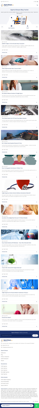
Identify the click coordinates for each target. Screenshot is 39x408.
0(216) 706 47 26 (4, 1)
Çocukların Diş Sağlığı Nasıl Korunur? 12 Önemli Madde (14, 218)
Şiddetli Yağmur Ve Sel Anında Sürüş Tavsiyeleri (13, 43)
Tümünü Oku (19, 52)
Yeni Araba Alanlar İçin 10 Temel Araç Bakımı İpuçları (14, 118)
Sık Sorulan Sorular (5, 383)
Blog (2, 354)
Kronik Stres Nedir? (6, 317)
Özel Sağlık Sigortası (5, 372)
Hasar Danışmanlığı (5, 381)
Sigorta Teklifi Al (4, 385)
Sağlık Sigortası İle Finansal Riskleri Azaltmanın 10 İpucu (15, 292)
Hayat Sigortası (4, 374)
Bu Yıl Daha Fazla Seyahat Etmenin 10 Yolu (12, 143)
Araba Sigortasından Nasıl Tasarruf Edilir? (11, 68)
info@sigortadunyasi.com (7, 347)
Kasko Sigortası (4, 368)
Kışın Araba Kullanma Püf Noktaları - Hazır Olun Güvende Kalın (16, 243)
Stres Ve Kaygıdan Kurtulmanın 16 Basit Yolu (12, 168)
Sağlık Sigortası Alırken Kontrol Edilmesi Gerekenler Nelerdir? (16, 193)
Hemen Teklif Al (17, 405)
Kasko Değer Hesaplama (6, 379)
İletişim (2, 360)
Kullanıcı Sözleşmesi (5, 356)
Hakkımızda (3, 353)
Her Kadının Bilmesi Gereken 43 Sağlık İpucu (12, 93)
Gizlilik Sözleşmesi (4, 358)
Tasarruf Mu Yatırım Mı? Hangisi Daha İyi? (11, 268)
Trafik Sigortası (4, 366)
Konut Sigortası (4, 370)
